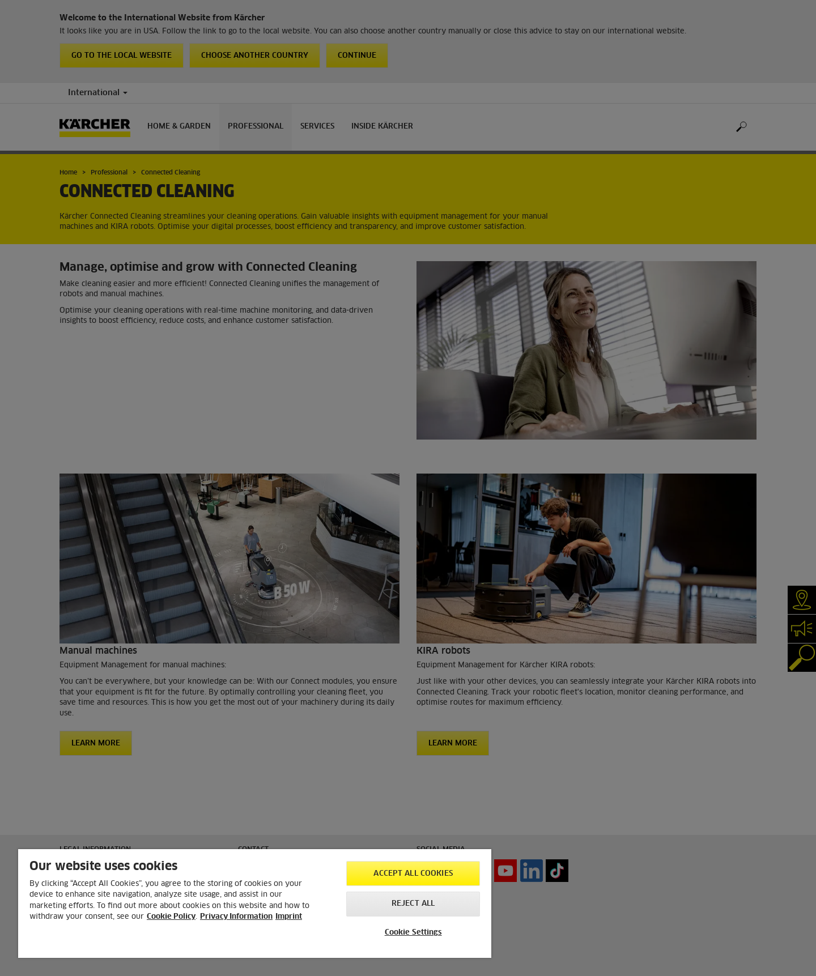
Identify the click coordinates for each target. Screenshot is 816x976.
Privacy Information (236, 916)
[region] (254, 903)
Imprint (288, 916)
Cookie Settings (413, 932)
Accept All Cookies (412, 873)
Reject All (413, 903)
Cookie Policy (171, 916)
